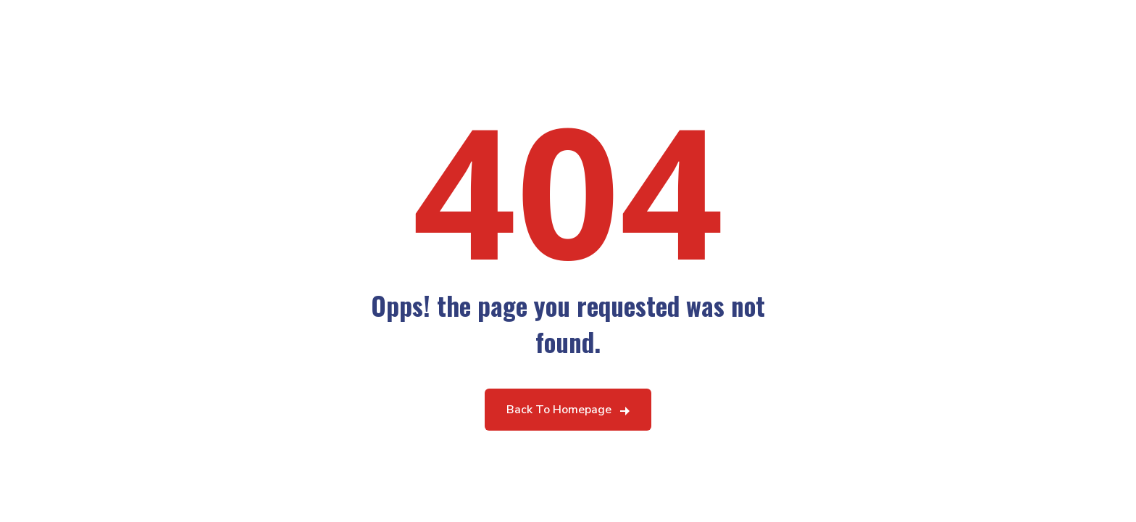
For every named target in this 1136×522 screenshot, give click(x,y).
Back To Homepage (558, 410)
